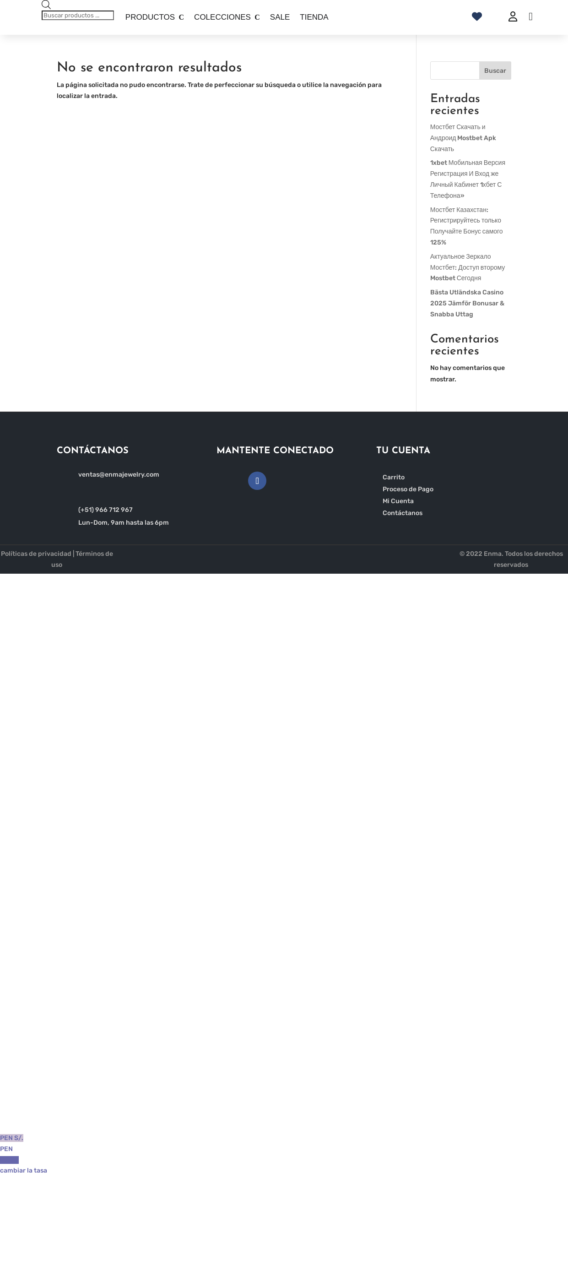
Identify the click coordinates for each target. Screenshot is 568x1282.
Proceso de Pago (408, 489)
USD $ (284, 1166)
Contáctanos (402, 513)
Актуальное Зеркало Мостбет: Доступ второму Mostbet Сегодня (467, 267)
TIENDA (314, 17)
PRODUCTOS (150, 17)
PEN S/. (284, 1144)
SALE (280, 17)
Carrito (394, 477)
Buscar (495, 71)
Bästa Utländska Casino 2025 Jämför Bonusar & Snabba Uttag (467, 303)
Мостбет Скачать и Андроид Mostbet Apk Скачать (463, 138)
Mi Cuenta (398, 501)
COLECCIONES (222, 17)
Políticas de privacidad (36, 554)
